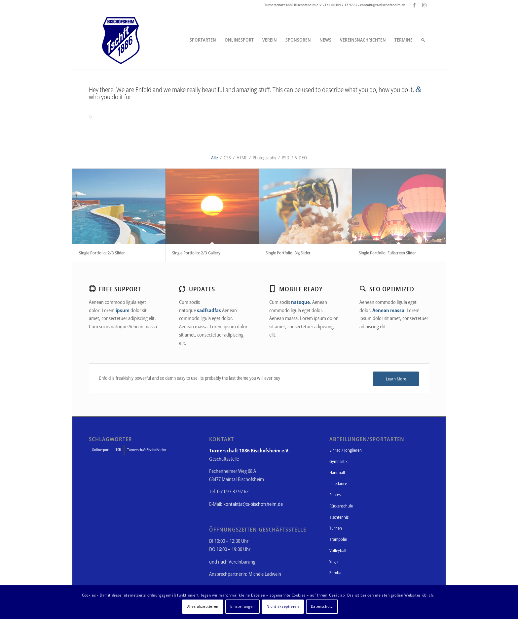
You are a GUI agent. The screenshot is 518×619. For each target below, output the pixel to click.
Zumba (335, 572)
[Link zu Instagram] (424, 5)
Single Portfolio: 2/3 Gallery (196, 253)
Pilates (335, 495)
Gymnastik (338, 461)
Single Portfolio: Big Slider (288, 253)
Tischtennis (339, 517)
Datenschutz (322, 606)
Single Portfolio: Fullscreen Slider (387, 253)
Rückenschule (341, 506)
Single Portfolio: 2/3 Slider (102, 253)
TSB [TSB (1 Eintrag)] (118, 449)
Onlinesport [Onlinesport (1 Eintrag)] (100, 449)
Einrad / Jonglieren (345, 450)
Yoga (333, 562)
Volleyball (337, 550)
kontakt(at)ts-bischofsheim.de (253, 504)
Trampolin (338, 539)
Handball (337, 472)
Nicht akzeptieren (283, 606)
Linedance (338, 483)
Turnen (335, 528)
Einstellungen (242, 606)
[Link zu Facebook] (414, 5)
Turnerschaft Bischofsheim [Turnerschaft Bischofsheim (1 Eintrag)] (146, 449)
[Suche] (423, 40)
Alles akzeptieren (202, 606)
